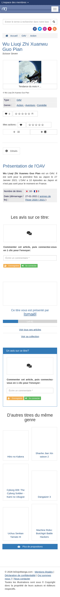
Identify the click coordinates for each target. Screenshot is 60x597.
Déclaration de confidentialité (20, 575)
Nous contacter (22, 578)
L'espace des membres (15, 2)
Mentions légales (44, 571)
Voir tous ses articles (30, 329)
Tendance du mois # (30, 86)
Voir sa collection (30, 336)
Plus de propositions (32, 546)
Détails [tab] (13, 151)
